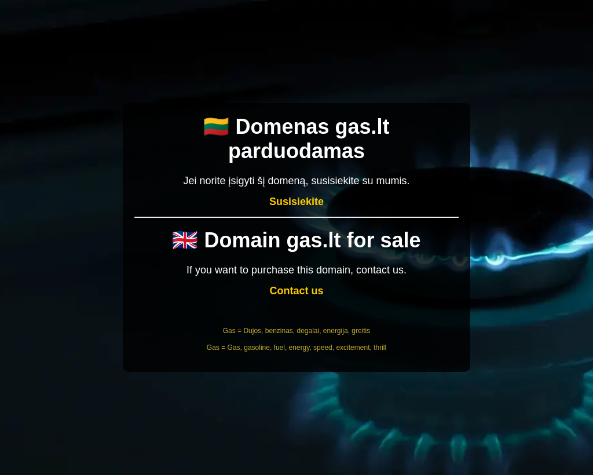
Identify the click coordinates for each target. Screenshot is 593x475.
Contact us (296, 291)
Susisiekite (296, 201)
